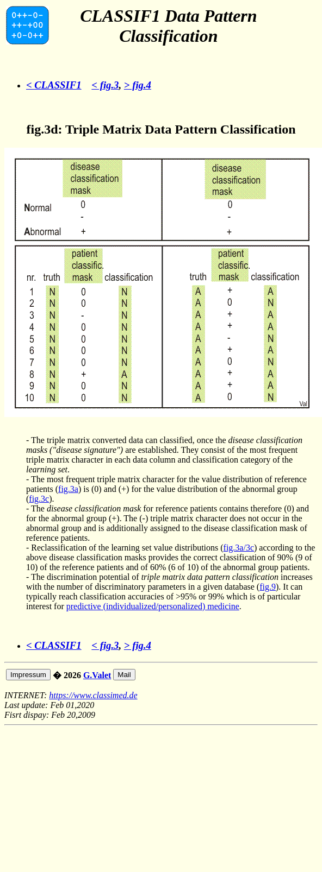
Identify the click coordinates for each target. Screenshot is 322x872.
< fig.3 (105, 85)
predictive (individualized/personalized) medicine (152, 606)
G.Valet (97, 675)
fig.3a (68, 489)
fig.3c (39, 498)
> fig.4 (137, 85)
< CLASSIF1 (54, 85)
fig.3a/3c (239, 547)
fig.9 (267, 586)
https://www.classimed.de (93, 695)
